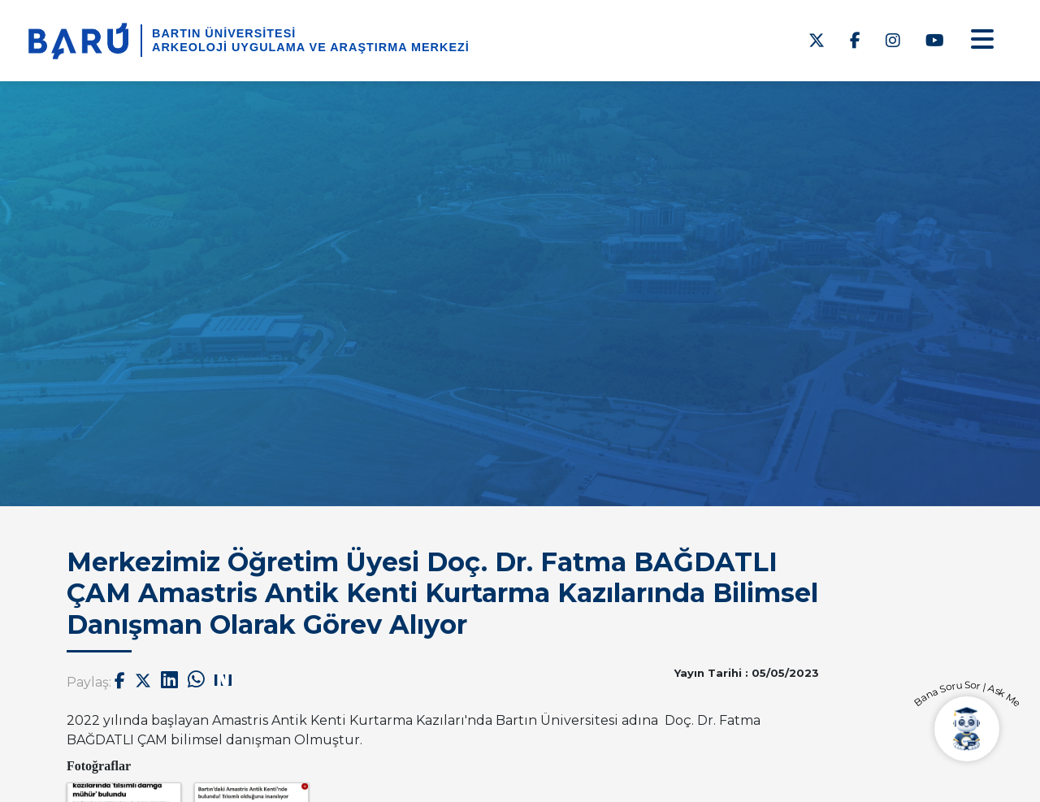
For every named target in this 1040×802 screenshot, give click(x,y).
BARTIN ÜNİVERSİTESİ (224, 33)
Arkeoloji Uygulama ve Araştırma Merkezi (311, 47)
